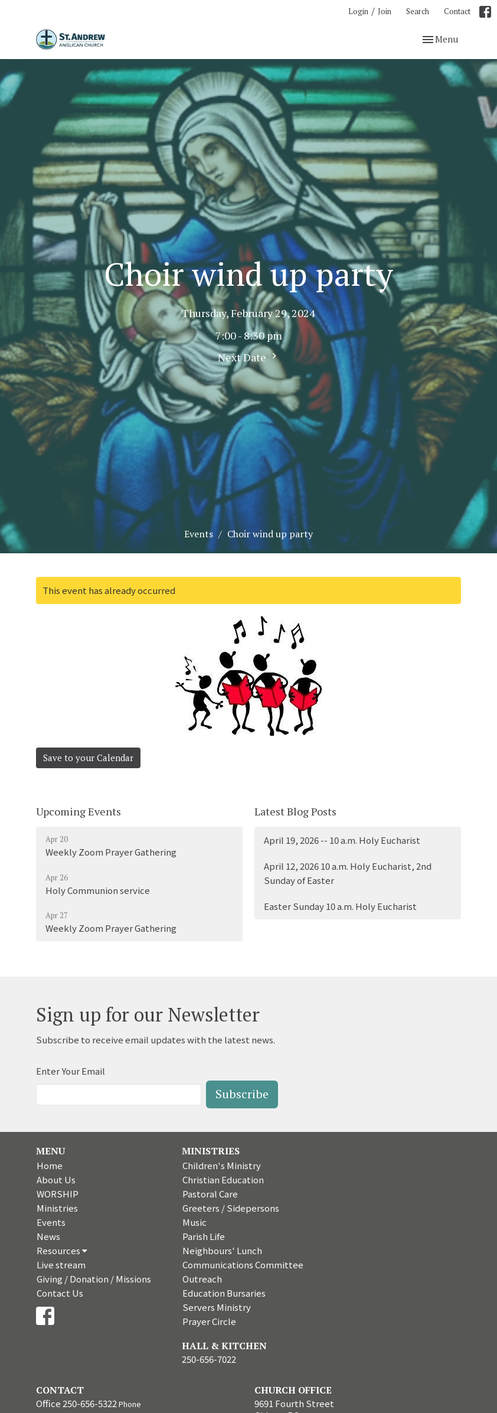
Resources (62, 1250)
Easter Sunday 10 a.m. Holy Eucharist (340, 906)
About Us (56, 1179)
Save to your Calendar (88, 757)
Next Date (249, 357)
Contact (457, 11)
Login (358, 11)
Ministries (57, 1208)
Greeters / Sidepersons (230, 1208)
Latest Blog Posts (295, 811)
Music (194, 1222)
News (48, 1236)
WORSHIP (58, 1193)
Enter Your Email (70, 1071)
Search (417, 11)
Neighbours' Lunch (222, 1250)
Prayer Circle (209, 1321)
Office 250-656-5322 (76, 1403)
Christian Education (223, 1179)
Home (50, 1165)
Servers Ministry (216, 1307)
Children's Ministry (221, 1165)
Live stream (61, 1264)
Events (198, 533)
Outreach (202, 1278)
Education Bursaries (224, 1293)
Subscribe (242, 1094)
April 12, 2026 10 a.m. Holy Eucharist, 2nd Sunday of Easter (347, 873)
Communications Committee (242, 1264)
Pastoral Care (210, 1193)
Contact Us (60, 1293)
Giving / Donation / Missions (94, 1278)
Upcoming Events (78, 811)
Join (384, 11)
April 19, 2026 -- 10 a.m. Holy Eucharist (342, 840)
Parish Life (203, 1236)
